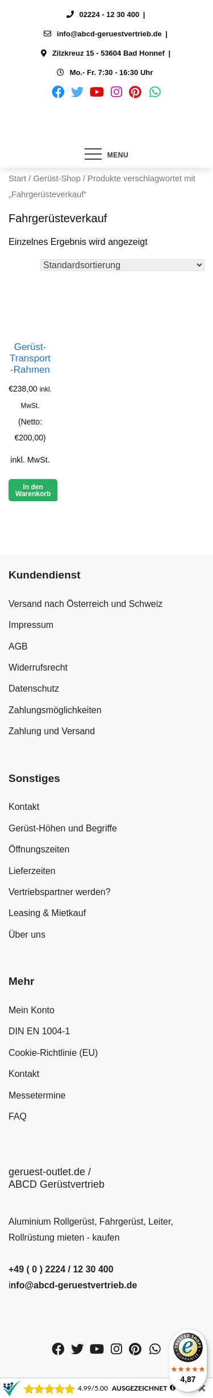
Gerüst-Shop (56, 178)
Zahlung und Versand (52, 731)
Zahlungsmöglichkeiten (55, 710)
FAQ (18, 1116)
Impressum (31, 625)
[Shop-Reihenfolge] (122, 265)
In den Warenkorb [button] (33, 490)
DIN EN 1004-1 (39, 1031)
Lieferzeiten (32, 871)
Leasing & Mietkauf (47, 913)
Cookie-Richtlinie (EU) (53, 1053)
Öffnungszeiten (39, 849)
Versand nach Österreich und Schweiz (85, 604)
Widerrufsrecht (38, 667)
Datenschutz (34, 688)
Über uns (27, 934)
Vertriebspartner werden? (60, 892)
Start (17, 178)
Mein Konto (32, 1010)
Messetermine (37, 1095)
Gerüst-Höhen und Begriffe (63, 828)
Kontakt (24, 807)
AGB (18, 646)
